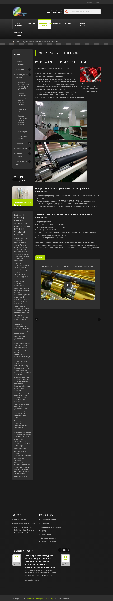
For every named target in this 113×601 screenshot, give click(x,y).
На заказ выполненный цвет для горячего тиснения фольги (22, 121)
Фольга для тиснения (22, 467)
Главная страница (19, 24)
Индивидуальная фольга (44, 24)
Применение (69, 23)
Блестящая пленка (21, 471)
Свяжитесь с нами (18, 34)
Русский (96, 2)
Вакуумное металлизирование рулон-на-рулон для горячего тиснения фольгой (24, 86)
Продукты (57, 23)
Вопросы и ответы (82, 24)
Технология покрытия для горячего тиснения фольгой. (22, 100)
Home (17, 42)
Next (14, 179)
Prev (18, 179)
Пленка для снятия (21, 469)
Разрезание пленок (51, 42)
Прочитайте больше (32, 580)
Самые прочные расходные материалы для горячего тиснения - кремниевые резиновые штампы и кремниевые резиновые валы (40, 561)
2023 (17, 564)
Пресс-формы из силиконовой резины (22, 135)
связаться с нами (20, 476)
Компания (31, 23)
